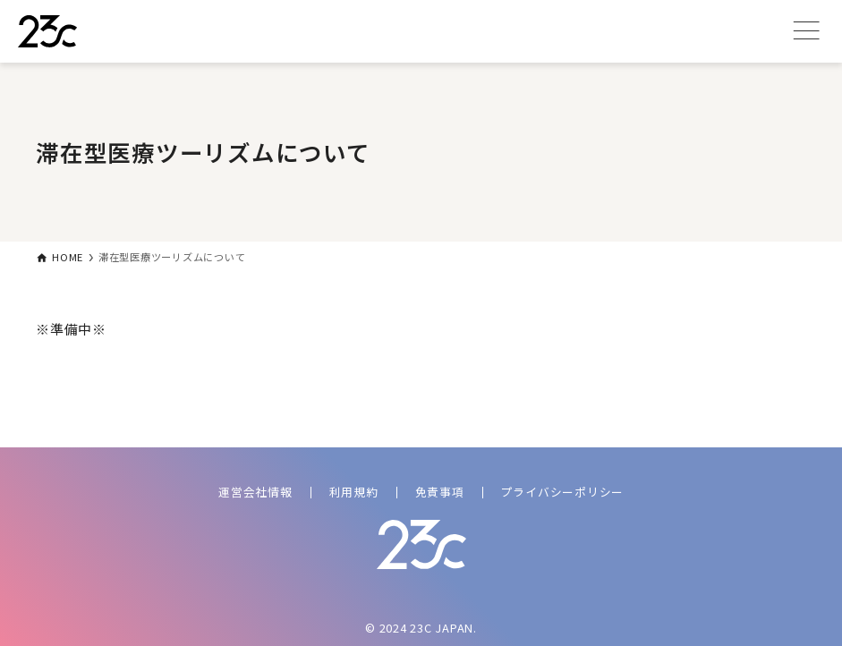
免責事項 (439, 491)
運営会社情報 (255, 491)
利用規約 (353, 491)
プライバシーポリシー (563, 491)
